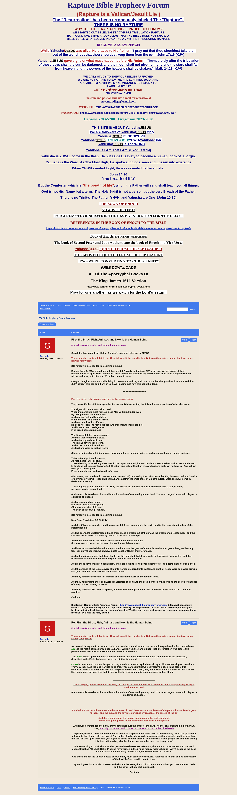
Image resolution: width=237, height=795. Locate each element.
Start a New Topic (47, 324)
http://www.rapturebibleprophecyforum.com (143, 605)
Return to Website (47, 305)
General (67, 305)
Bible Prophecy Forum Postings (85, 305)
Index (59, 305)
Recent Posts (45, 308)
